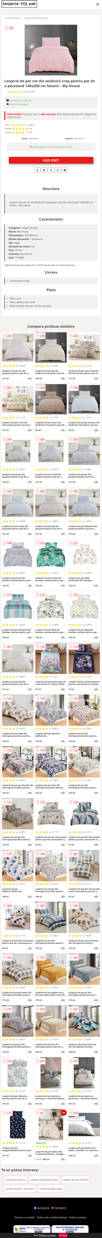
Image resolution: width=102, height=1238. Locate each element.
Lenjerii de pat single (50, 1188)
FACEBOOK (41, 1208)
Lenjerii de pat (13, 18)
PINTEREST (58, 1208)
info (30, 378)
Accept (63, 1235)
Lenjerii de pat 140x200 (76, 1179)
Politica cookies (77, 1217)
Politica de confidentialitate (52, 1217)
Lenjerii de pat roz (16, 1179)
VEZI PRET (51, 160)
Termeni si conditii (24, 1217)
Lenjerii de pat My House (36, 18)
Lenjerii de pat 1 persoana (20, 1188)
